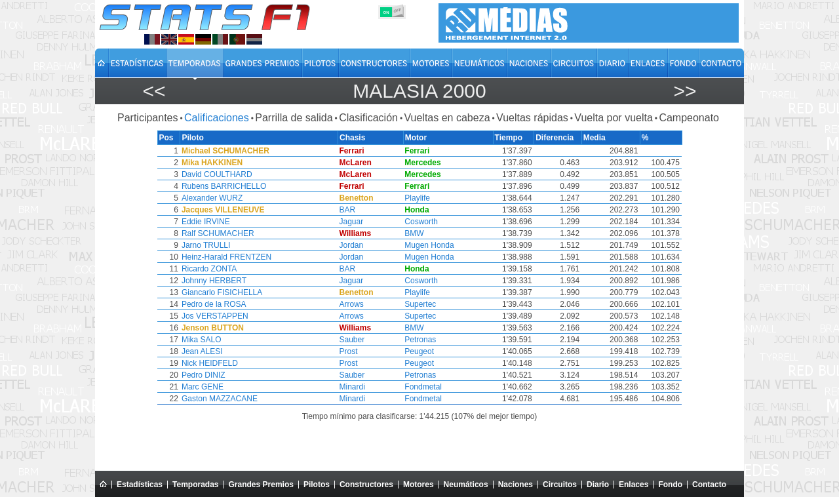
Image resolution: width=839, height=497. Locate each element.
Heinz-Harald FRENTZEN (226, 257)
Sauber (355, 339)
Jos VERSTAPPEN (214, 316)
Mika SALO (201, 339)
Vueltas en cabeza (447, 117)
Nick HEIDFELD (209, 363)
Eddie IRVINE (205, 221)
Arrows (354, 304)
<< (153, 91)
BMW (417, 233)
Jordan (354, 245)
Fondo (670, 484)
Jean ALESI (201, 351)
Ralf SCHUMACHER (217, 233)
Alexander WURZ (211, 198)
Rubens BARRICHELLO (223, 186)
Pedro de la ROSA (213, 304)
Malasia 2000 (419, 91)
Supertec (423, 304)
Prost (351, 351)
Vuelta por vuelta (613, 117)
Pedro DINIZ (203, 375)
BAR (350, 209)
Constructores (366, 484)
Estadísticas (140, 484)
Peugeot (422, 351)
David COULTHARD (216, 174)
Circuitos (560, 484)
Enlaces (633, 484)
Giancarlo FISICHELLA (221, 292)
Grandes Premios (261, 484)
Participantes (147, 117)
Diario (598, 484)
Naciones (515, 484)
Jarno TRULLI (205, 245)
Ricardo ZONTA (208, 268)
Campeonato (689, 117)
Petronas (423, 339)
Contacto (709, 484)
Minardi (355, 386)
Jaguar (354, 221)
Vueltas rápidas (532, 117)
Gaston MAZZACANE (219, 398)
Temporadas (195, 484)
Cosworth (424, 221)
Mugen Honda (432, 245)
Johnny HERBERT (213, 280)
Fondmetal (426, 386)
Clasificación (368, 117)
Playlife (420, 198)
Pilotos (316, 484)
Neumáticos (466, 484)
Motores (418, 484)
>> (684, 91)
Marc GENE (202, 386)
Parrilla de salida (293, 117)
